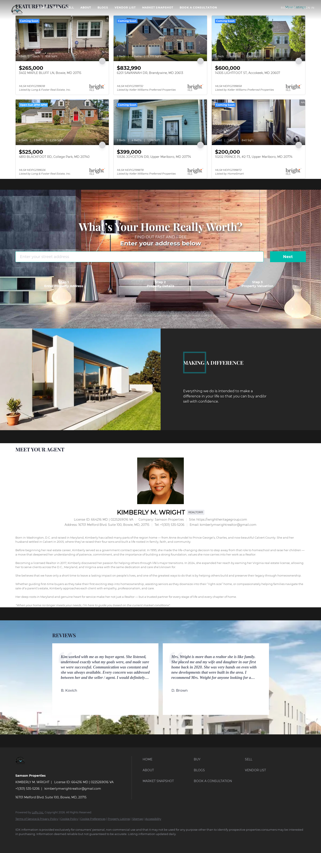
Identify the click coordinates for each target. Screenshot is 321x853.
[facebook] (20, 841)
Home (42, 7)
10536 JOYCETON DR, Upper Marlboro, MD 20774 (154, 157)
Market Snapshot (157, 7)
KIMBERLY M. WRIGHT (151, 512)
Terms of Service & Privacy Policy (36, 818)
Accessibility (153, 818)
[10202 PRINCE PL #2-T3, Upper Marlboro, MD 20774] (258, 122)
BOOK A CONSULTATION (198, 7)
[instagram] (33, 841)
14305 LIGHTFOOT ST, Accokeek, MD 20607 (247, 73)
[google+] (46, 841)
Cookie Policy (69, 818)
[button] (17, 9)
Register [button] (288, 7)
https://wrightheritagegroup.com (221, 519)
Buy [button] (57, 7)
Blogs (103, 7)
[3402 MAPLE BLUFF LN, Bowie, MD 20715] (62, 38)
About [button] (85, 7)
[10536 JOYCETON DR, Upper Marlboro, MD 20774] (160, 122)
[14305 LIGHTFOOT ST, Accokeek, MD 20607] (258, 38)
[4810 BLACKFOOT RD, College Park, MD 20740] (62, 122)
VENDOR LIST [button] (125, 7)
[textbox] (160, 569)
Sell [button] (70, 7)
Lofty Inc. (38, 812)
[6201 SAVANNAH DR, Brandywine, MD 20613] (160, 38)
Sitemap (137, 818)
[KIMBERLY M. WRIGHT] (160, 481)
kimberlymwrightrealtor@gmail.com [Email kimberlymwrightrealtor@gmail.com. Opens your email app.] (72, 789)
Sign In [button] (308, 7)
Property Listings (119, 818)
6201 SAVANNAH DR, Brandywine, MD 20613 (150, 73)
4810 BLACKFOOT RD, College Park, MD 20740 (54, 157)
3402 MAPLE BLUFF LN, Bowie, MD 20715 (50, 73)
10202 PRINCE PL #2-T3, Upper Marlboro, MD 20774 (253, 157)
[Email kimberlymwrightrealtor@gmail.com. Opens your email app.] (223, 525)
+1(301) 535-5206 (27, 789)
